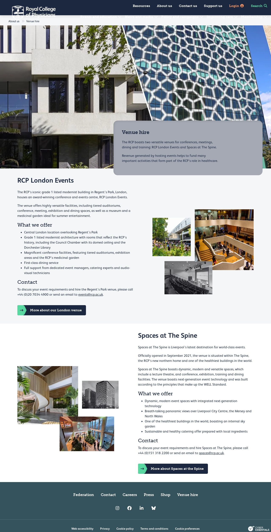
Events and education (101, 17)
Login (236, 6)
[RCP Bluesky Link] (154, 518)
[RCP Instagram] (117, 518)
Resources (141, 6)
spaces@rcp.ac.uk (211, 463)
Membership (254, 17)
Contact (108, 505)
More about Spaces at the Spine (171, 479)
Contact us (188, 6)
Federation (83, 505)
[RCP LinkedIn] (142, 518)
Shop (165, 505)
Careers (130, 505)
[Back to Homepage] (31, 12)
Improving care (222, 17)
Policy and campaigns (182, 17)
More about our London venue (49, 320)
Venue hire (187, 505)
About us (164, 6)
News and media (141, 17)
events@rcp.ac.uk (90, 305)
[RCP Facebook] (129, 518)
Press (149, 505)
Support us (213, 6)
